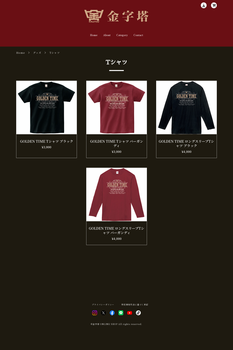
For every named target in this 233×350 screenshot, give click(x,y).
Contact (138, 35)
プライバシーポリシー (103, 305)
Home (93, 35)
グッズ (37, 52)
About (107, 35)
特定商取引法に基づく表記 (135, 305)
